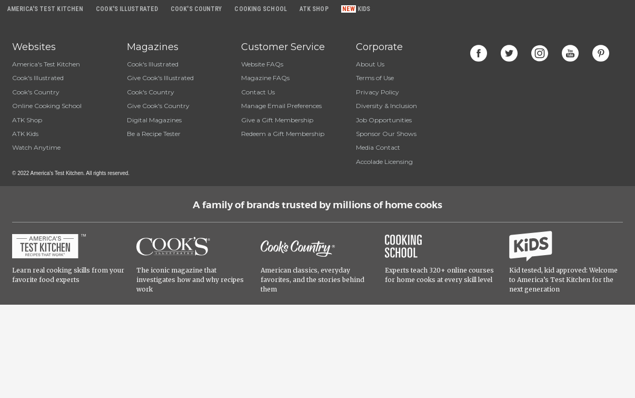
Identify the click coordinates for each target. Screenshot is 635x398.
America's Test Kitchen (46, 64)
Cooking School (260, 9)
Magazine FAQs (265, 78)
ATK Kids (25, 134)
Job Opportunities (384, 120)
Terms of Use (375, 78)
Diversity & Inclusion (386, 106)
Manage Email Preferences (281, 106)
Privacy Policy (377, 92)
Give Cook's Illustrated (160, 78)
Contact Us (258, 92)
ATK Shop (27, 120)
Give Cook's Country (158, 106)
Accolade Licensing (384, 162)
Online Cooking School (47, 106)
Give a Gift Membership (277, 120)
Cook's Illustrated (38, 78)
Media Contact (378, 147)
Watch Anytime (36, 147)
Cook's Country (35, 92)
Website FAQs (262, 64)
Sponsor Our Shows (386, 134)
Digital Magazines (154, 120)
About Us (370, 64)
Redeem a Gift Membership (282, 134)
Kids (364, 9)
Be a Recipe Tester (154, 134)
